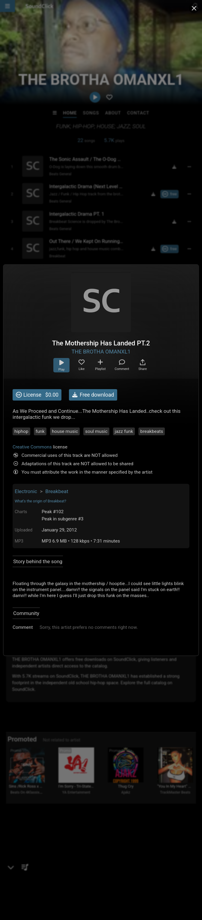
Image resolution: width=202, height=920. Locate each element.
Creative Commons (32, 447)
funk (40, 431)
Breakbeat (56, 491)
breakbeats (151, 431)
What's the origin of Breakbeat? (40, 501)
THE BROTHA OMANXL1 (101, 351)
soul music (96, 431)
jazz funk (124, 431)
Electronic (26, 491)
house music (65, 431)
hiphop (21, 431)
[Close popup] (194, 8)
